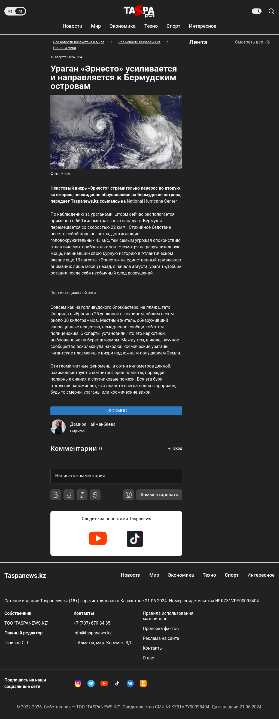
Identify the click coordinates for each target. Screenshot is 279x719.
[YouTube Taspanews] (97, 538)
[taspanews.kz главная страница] (139, 11)
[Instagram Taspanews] (78, 683)
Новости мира (64, 48)
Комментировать (159, 495)
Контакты (153, 648)
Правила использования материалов (168, 616)
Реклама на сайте (161, 638)
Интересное (202, 26)
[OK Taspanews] (143, 683)
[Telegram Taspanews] (91, 683)
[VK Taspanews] (130, 683)
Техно (151, 26)
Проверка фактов (161, 628)
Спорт (173, 26)
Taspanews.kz (25, 575)
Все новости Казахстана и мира (78, 42)
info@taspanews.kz (93, 632)
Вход (178, 448)
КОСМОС (117, 410)
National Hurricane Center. (152, 201)
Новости (72, 26)
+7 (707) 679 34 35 (92, 623)
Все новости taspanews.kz (139, 42)
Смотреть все (253, 42)
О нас (148, 658)
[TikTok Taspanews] (135, 538)
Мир (96, 26)
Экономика (123, 26)
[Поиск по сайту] (271, 11)
